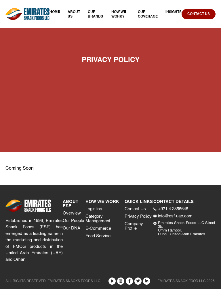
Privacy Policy (138, 216)
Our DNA (71, 228)
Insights (173, 12)
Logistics (93, 209)
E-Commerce (98, 228)
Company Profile (134, 226)
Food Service (97, 236)
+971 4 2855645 (170, 209)
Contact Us (135, 209)
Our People (73, 221)
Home (54, 12)
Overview (72, 213)
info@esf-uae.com (173, 216)
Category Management (97, 218)
